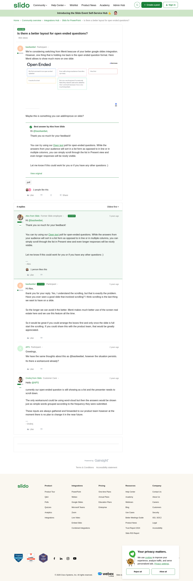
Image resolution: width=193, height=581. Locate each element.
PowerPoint (76, 492)
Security (155, 512)
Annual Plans (104, 497)
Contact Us (156, 492)
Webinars (129, 502)
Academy (105, 5)
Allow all (163, 572)
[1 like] (36, 269)
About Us (156, 497)
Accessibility (157, 528)
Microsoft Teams (78, 507)
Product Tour (50, 492)
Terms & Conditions (85, 467)
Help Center (130, 492)
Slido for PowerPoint (71, 20)
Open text (58, 145)
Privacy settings (161, 564)
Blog (127, 507)
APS (28, 347)
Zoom (74, 512)
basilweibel (31, 47)
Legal (154, 523)
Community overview (31, 20)
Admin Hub (119, 5)
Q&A (47, 497)
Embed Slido (77, 523)
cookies (148, 557)
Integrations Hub (51, 20)
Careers (155, 502)
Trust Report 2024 (133, 528)
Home (16, 20)
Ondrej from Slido (34, 378)
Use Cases (130, 512)
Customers (156, 507)
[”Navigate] (23, 486)
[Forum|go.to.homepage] (22, 5)
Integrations (49, 518)
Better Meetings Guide (135, 518)
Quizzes (48, 507)
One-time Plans (105, 492)
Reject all (138, 572)
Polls (47, 502)
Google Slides (77, 502)
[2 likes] (37, 189)
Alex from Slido (33, 216)
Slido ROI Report (132, 533)
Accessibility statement (106, 467)
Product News (88, 5)
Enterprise (103, 507)
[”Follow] (54, 560)
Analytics (48, 512)
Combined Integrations (81, 528)
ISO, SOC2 (156, 518)
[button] (151, 5)
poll (28, 182)
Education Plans (105, 502)
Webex (74, 497)
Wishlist (74, 5)
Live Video (76, 518)
